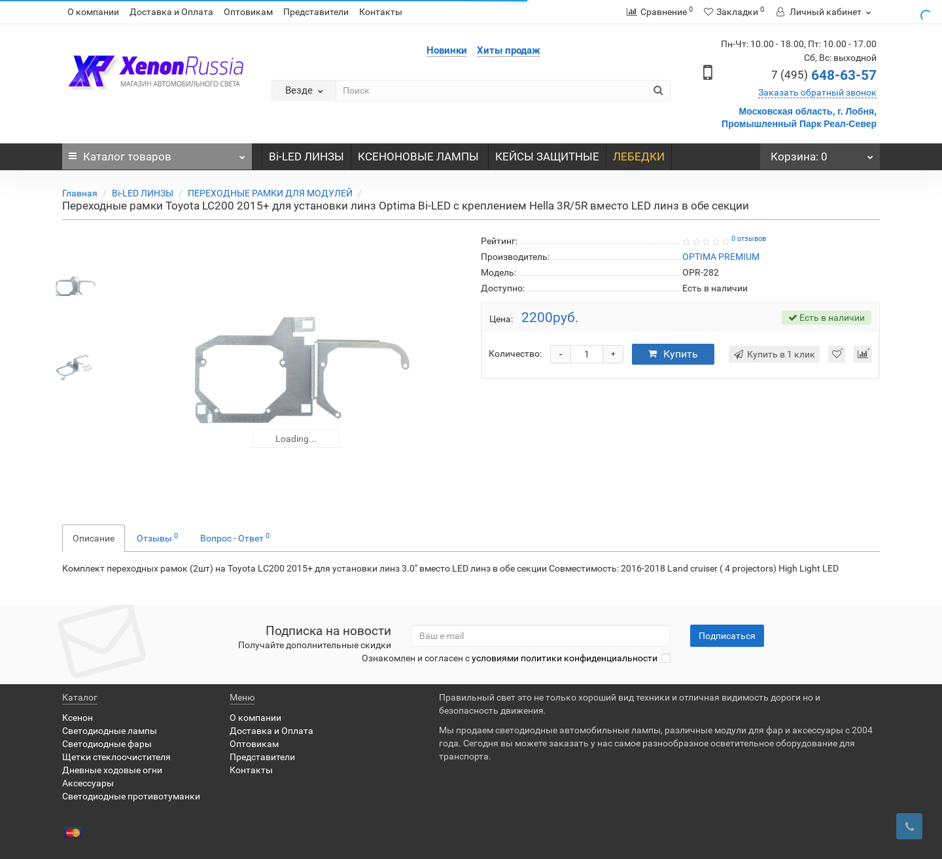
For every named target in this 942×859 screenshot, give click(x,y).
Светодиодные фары (107, 744)
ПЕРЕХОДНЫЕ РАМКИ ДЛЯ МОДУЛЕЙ (270, 193)
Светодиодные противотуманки (131, 796)
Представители (316, 12)
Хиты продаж (508, 50)
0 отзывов (748, 238)
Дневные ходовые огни (112, 770)
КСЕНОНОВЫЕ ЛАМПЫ (419, 156)
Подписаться (727, 636)
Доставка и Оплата (171, 12)
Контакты (380, 12)
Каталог (157, 153)
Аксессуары (88, 783)
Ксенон (77, 717)
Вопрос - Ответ (235, 537)
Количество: (515, 353)
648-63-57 (824, 75)
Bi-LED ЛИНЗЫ (306, 156)
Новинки (447, 50)
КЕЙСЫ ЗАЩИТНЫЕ (547, 156)
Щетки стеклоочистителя (116, 757)
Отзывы (157, 537)
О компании (93, 12)
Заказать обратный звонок (817, 92)
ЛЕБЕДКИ (639, 156)
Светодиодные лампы (109, 730)
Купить (673, 354)
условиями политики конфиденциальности (564, 658)
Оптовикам (248, 12)
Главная (79, 193)
